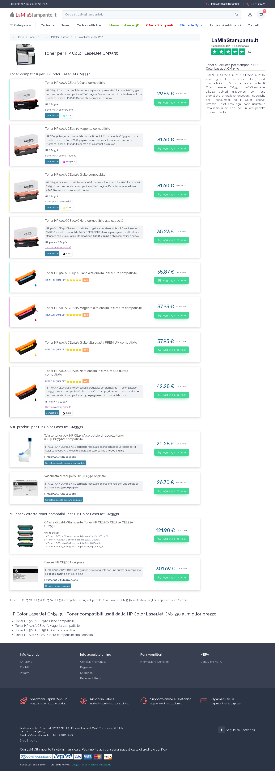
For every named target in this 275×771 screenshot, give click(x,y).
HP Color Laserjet (59, 37)
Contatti (254, 25)
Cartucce (47, 25)
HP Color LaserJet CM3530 (88, 37)
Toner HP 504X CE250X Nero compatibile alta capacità (84, 220)
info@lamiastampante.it (222, 4)
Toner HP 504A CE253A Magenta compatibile (77, 128)
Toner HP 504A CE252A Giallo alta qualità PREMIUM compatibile (91, 342)
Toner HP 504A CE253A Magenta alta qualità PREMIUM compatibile (93, 308)
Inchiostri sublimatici (225, 25)
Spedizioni (86, 672)
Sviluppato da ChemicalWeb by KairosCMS (91, 765)
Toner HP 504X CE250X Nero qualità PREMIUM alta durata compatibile (86, 372)
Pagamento (87, 667)
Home (18, 37)
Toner (65, 25)
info (86, 280)
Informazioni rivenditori (154, 661)
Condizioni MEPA (211, 661)
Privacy (24, 672)
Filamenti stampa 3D (124, 25)
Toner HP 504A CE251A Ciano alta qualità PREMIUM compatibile (91, 273)
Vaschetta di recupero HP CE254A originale (75, 476)
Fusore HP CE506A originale (64, 562)
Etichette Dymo (191, 25)
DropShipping (28, 740)
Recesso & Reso (90, 678)
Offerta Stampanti (159, 25)
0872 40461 (256, 4)
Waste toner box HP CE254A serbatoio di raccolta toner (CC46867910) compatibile (84, 437)
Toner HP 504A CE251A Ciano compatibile (75, 83)
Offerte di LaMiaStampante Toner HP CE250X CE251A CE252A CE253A (88, 524)
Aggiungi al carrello (172, 102)
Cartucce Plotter (89, 25)
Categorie (19, 25)
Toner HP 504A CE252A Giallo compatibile (75, 174)
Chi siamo (26, 661)
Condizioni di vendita (93, 661)
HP (42, 37)
